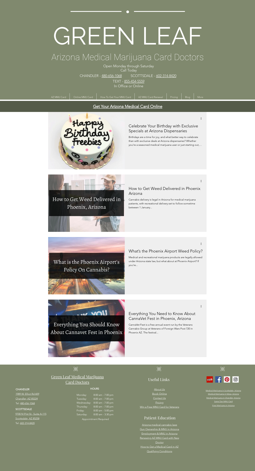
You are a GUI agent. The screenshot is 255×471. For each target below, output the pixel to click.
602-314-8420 (27, 423)
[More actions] (202, 119)
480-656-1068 (27, 403)
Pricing (159, 402)
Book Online (159, 393)
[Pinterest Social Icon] (227, 379)
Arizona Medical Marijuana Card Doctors (127, 57)
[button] (58, 97)
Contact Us (159, 398)
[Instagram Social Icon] (235, 379)
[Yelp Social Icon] (210, 379)
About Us (159, 389)
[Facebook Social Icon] (218, 379)
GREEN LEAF (127, 35)
